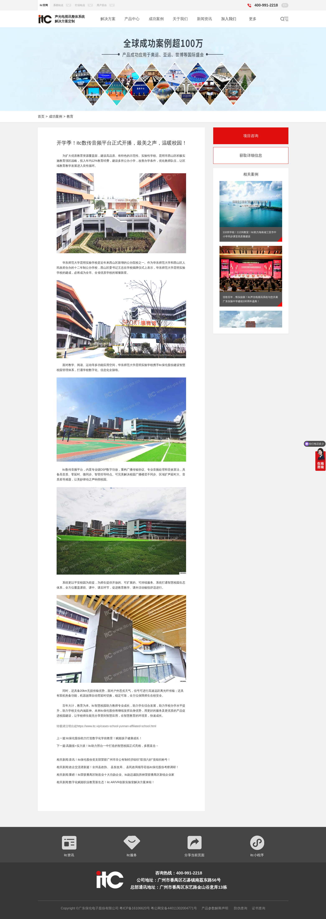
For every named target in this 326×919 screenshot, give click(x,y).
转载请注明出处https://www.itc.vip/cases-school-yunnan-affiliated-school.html (106, 726)
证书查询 (258, 908)
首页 (41, 116)
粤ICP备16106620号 (134, 908)
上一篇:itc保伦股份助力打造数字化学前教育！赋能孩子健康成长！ (99, 738)
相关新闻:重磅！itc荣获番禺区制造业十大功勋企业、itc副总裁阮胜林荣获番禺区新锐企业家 (115, 774)
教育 (70, 116)
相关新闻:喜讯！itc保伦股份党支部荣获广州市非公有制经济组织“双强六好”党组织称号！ (113, 759)
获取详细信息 (251, 155)
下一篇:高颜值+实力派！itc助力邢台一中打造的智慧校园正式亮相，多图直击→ (108, 745)
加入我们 (228, 19)
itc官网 (44, 5)
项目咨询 (250, 136)
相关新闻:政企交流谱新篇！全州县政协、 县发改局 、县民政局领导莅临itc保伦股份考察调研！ (118, 767)
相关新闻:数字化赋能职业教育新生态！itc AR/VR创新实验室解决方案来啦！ (106, 782)
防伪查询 (240, 908)
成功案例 (55, 116)
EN (285, 5)
